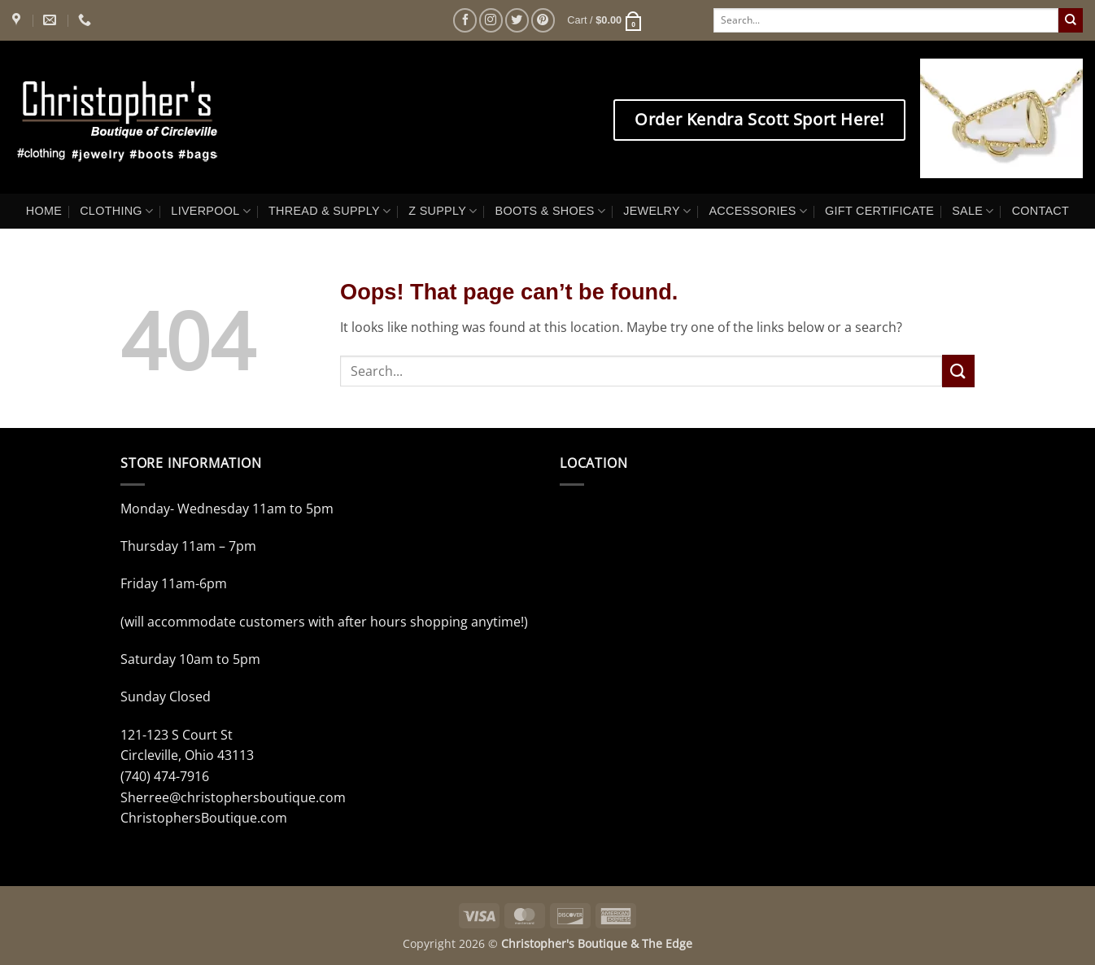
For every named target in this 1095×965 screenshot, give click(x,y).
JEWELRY (657, 211)
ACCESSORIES (758, 211)
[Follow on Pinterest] (543, 20)
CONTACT (1041, 210)
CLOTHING (116, 211)
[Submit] (1070, 20)
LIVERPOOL (211, 211)
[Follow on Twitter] (517, 20)
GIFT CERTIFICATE (879, 210)
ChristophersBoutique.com (203, 818)
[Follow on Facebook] (465, 20)
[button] (605, 20)
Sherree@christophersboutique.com (233, 797)
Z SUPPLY (442, 211)
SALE (972, 211)
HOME (44, 210)
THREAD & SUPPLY (329, 211)
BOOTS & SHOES (550, 211)
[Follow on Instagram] (491, 20)
